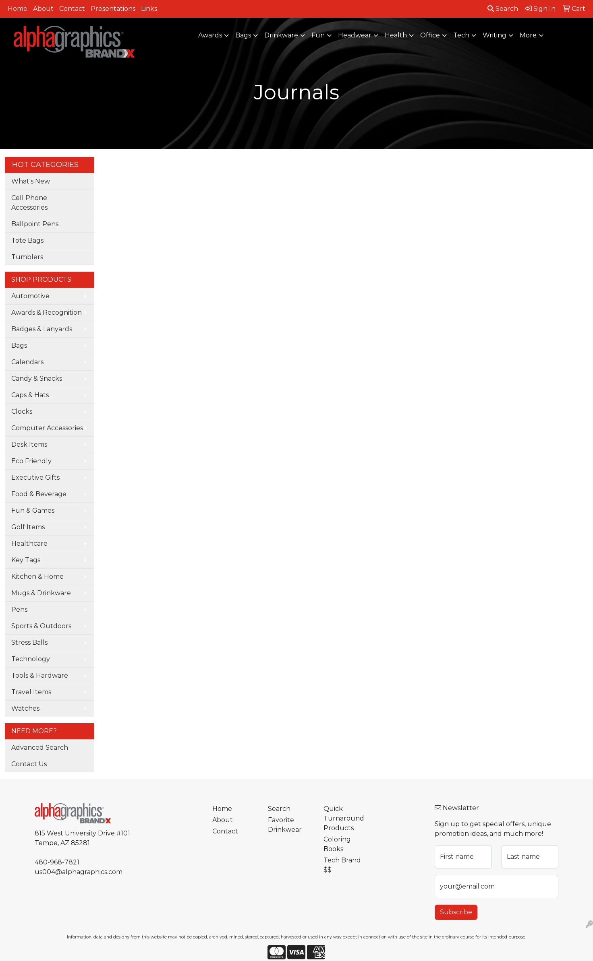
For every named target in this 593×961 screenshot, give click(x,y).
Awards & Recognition (46, 312)
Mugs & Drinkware (41, 593)
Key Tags (25, 560)
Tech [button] (461, 35)
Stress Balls (29, 642)
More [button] (528, 35)
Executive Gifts (35, 477)
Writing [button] (494, 35)
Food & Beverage (38, 494)
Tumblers (27, 257)
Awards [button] (210, 35)
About (43, 8)
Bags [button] (243, 35)
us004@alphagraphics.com (78, 872)
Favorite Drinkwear (285, 824)
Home (17, 8)
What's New (30, 181)
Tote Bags (27, 240)
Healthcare (29, 543)
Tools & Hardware (39, 675)
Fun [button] (318, 35)
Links (149, 8)
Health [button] (396, 35)
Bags (19, 345)
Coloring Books (337, 844)
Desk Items (29, 444)
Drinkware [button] (281, 35)
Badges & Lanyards (41, 329)
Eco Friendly (31, 461)
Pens (19, 609)
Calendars (27, 362)
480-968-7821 (57, 862)
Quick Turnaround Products (343, 818)
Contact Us (29, 764)
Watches (25, 708)
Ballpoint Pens (34, 224)
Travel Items (31, 692)
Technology (30, 659)
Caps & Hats (30, 395)
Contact (72, 8)
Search (502, 8)
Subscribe (456, 912)
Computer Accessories (47, 428)
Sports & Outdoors (41, 626)
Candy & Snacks (36, 378)
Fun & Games (32, 510)
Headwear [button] (354, 35)
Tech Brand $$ (342, 865)
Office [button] (430, 35)
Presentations (113, 8)
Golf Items (28, 527)
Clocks (21, 411)
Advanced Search (39, 747)
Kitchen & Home (37, 576)
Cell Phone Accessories (29, 202)
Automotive (30, 296)
